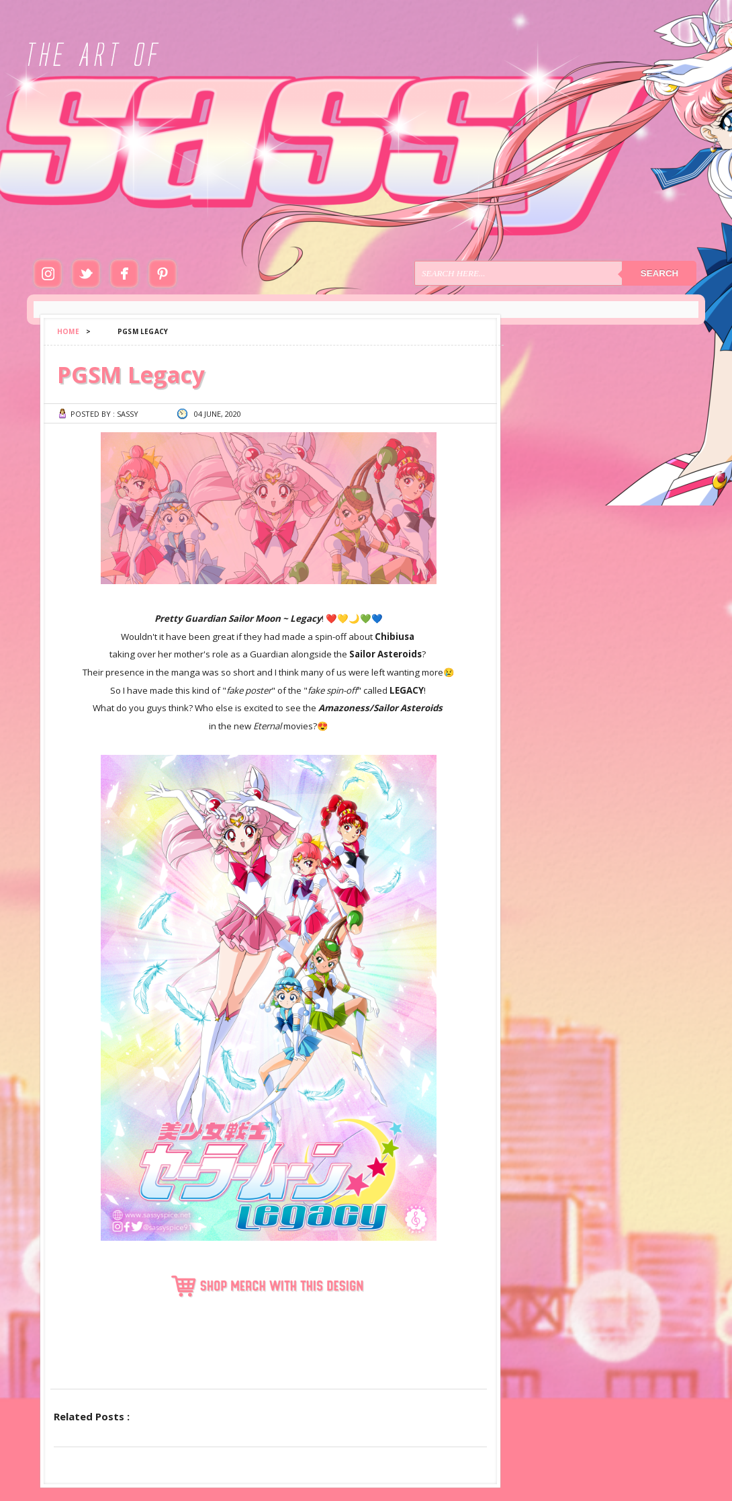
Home (68, 331)
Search (659, 273)
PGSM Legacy (131, 374)
